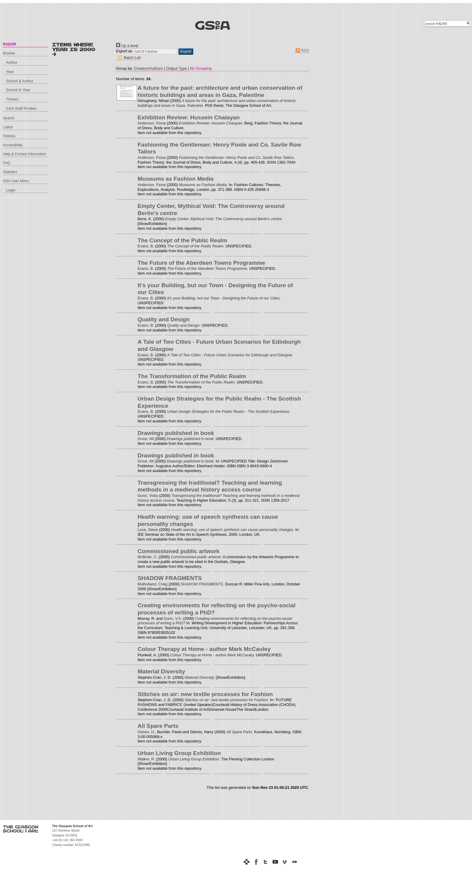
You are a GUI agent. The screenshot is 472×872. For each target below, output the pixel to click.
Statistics (10, 172)
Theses (12, 99)
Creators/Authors (148, 68)
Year (10, 71)
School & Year (18, 90)
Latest (8, 127)
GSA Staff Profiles (21, 108)
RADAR (9, 44)
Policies (9, 136)
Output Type (176, 68)
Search (8, 118)
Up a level (127, 45)
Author (11, 62)
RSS (301, 50)
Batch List (128, 57)
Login (10, 190)
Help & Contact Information (24, 154)
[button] (186, 51)
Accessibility (12, 145)
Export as (124, 51)
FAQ (6, 163)
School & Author (20, 81)
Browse (9, 53)
